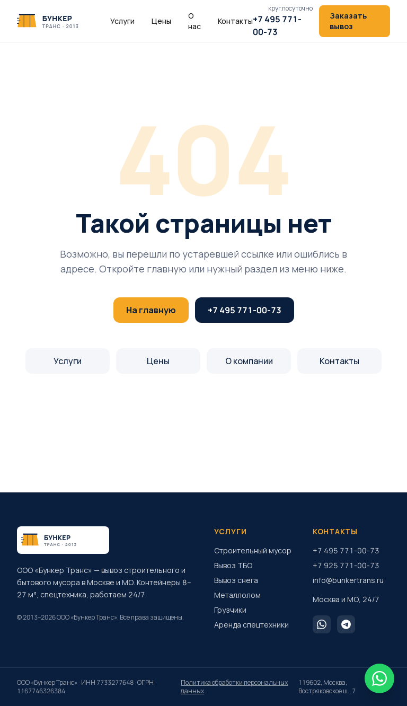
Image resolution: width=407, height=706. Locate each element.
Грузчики (230, 610)
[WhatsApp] (322, 624)
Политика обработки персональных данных (234, 686)
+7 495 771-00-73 (244, 310)
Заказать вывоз (348, 21)
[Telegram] (346, 624)
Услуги (122, 21)
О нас (194, 21)
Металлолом (237, 595)
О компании (249, 361)
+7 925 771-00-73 (346, 565)
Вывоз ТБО (233, 565)
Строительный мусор (252, 550)
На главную (151, 310)
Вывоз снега (236, 580)
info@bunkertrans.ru (348, 580)
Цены (161, 21)
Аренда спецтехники (251, 625)
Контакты (235, 21)
